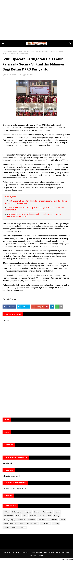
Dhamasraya (47, 512)
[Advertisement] (38, 20)
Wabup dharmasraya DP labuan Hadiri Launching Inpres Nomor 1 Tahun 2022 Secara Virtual (33, 215)
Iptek (18, 516)
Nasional (33, 516)
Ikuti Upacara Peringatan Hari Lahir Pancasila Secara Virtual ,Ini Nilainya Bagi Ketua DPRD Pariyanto (36, 202)
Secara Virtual (15, 51)
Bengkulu (28, 512)
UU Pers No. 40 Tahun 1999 (59, 552)
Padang (56, 516)
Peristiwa (54, 520)
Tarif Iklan (15, 552)
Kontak (41, 555)
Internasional (8, 516)
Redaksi (7, 552)
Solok (21, 523)
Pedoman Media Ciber (39, 552)
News (42, 516)
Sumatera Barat (32, 523)
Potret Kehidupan (10, 523)
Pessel (62, 520)
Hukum (57, 512)
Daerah (37, 512)
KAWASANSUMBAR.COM (12, 75)
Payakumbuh (42, 520)
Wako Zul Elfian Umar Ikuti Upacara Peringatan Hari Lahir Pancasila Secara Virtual (34, 208)
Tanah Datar (45, 523)
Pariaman (21, 520)
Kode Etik (25, 552)
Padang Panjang (9, 520)
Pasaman (31, 520)
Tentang (56, 523)
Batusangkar (16, 512)
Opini (49, 516)
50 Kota (6, 512)
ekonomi (23, 527)
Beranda (6, 51)
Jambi (25, 516)
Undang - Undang (10, 527)
